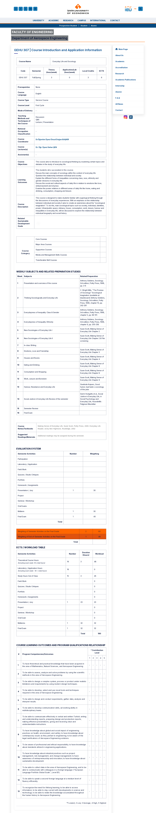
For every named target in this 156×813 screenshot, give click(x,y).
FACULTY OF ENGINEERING (32, 32)
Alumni (94, 26)
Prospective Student (68, 26)
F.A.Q (117, 98)
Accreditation (121, 67)
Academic (119, 61)
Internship (119, 86)
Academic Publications (125, 80)
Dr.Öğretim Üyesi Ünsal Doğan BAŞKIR (52, 139)
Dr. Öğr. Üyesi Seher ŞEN (46, 147)
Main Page (121, 49)
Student (84, 26)
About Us (119, 55)
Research (119, 74)
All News (119, 104)
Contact (119, 110)
